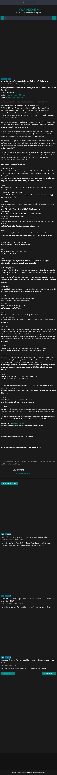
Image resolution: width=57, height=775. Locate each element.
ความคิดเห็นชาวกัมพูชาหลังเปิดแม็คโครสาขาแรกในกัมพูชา (50, 673)
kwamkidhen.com (18, 423)
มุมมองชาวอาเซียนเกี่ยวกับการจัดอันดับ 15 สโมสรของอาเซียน (24, 537)
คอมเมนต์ (4, 79)
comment (10, 462)
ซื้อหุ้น (53, 462)
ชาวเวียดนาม (36, 462)
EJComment (18, 84)
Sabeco (16, 462)
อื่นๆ (10, 79)
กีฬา (3, 534)
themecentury (41, 773)
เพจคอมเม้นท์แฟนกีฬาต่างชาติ (17, 95)
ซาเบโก (43, 462)
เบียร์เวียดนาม (5, 464)
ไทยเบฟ (18, 464)
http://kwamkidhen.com (21, 474)
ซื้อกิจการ (48, 462)
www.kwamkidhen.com (16, 97)
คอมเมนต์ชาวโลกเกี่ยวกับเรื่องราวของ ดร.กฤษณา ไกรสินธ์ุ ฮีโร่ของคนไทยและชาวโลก (9, 673)
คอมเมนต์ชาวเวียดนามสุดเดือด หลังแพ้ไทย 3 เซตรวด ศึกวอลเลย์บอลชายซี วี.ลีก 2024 (27, 599)
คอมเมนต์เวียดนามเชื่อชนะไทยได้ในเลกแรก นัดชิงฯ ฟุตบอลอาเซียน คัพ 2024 (28, 661)
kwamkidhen (28, 10)
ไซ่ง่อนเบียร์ (12, 464)
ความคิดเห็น (23, 462)
